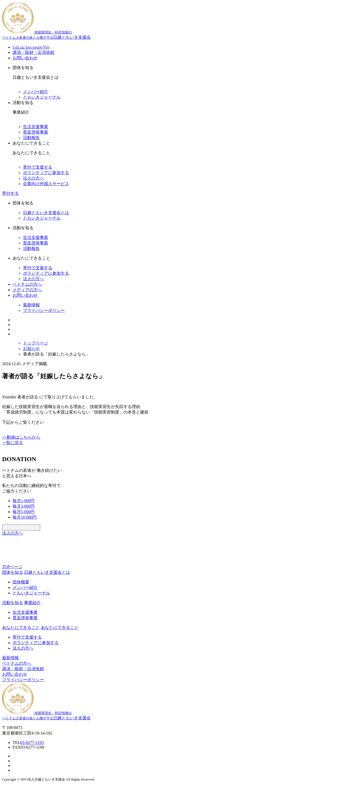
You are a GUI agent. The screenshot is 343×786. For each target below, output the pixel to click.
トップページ (35, 343)
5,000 (24, 511)
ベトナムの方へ (27, 284)
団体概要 (21, 582)
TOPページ (12, 567)
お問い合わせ (25, 58)
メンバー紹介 (35, 91)
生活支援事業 (35, 126)
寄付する (10, 193)
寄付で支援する (37, 167)
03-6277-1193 (32, 742)
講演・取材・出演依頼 (33, 52)
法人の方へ (33, 178)
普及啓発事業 (35, 132)
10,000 (25, 517)
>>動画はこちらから (21, 437)
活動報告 (31, 137)
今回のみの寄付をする (21, 527)
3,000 (24, 506)
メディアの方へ (27, 290)
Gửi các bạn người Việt (31, 47)
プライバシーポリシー (44, 310)
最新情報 (31, 305)
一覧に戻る (12, 442)
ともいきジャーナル (42, 97)
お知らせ (31, 348)
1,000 (24, 500)
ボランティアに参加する (46, 172)
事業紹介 (32, 602)
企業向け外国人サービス (46, 183)
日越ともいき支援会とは (46, 212)
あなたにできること (59, 627)
